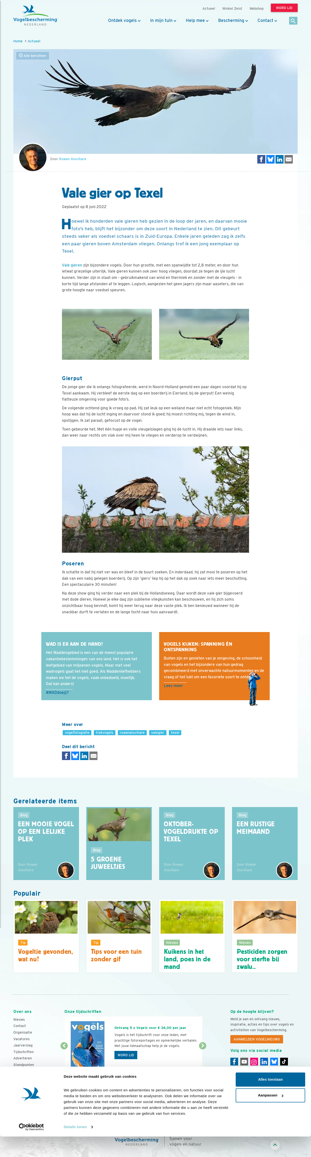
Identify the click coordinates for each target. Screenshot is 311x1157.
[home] (35, 15)
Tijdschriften (23, 1052)
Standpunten (23, 1065)
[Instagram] (254, 1061)
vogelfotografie (77, 732)
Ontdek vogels (122, 20)
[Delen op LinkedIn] (280, 159)
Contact (265, 20)
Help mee (195, 20)
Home (18, 41)
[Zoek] (293, 21)
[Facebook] (234, 1061)
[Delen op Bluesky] (270, 159)
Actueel (34, 41)
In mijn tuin (161, 20)
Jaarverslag (23, 1045)
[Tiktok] (284, 1061)
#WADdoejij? (57, 692)
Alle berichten (32, 56)
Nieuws (19, 1019)
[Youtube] (244, 1061)
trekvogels (104, 732)
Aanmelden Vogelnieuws (256, 1039)
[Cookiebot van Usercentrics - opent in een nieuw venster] (31, 1147)
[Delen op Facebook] (261, 159)
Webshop (257, 8)
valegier (157, 732)
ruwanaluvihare (132, 732)
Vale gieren (72, 265)
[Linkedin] (264, 1061)
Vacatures (21, 1039)
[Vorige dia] (64, 1061)
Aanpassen (270, 1116)
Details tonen (75, 1147)
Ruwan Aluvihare (72, 159)
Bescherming (231, 20)
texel (175, 732)
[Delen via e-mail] (289, 159)
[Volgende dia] (202, 1061)
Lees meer (173, 685)
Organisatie (22, 1032)
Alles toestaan (270, 1100)
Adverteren (22, 1058)
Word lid (126, 1055)
